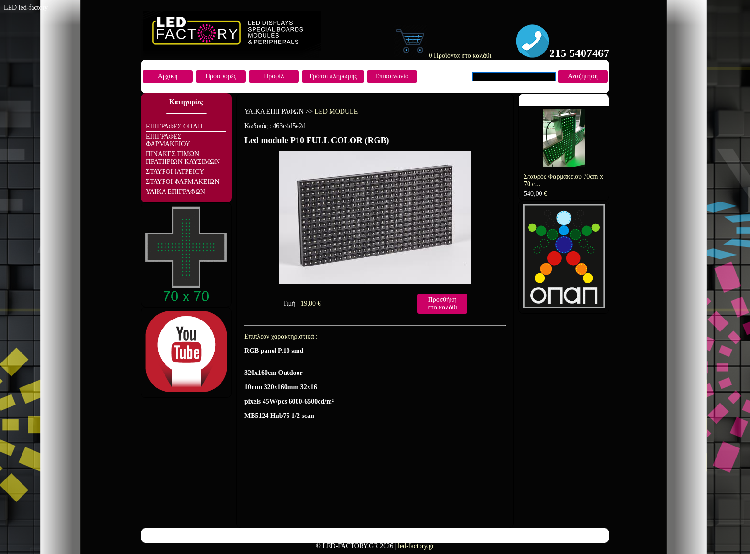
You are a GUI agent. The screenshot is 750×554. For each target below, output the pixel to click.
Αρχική (167, 76)
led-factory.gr (416, 546)
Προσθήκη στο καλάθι (442, 303)
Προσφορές (220, 76)
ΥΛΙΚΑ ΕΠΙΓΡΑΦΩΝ (175, 191)
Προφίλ (274, 76)
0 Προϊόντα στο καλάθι (442, 55)
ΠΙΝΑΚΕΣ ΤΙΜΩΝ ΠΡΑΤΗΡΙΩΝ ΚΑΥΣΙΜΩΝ (183, 157)
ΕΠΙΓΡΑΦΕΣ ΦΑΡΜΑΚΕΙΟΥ (168, 140)
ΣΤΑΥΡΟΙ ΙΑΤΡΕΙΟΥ (175, 171)
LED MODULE (336, 111)
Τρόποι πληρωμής (333, 76)
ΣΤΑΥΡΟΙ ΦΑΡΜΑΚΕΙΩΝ (183, 181)
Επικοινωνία (392, 76)
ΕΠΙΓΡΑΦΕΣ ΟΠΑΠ (174, 126)
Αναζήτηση (583, 76)
